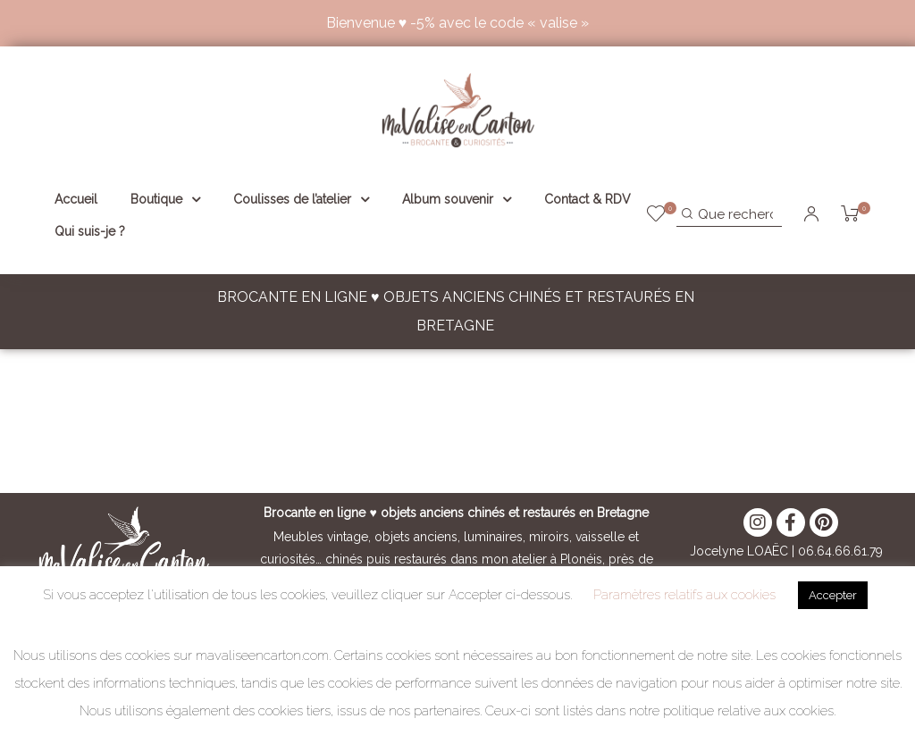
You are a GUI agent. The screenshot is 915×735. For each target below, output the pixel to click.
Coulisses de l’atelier (301, 199)
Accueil (76, 199)
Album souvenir (456, 199)
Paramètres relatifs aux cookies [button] (684, 595)
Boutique (165, 199)
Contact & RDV (587, 199)
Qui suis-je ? (90, 231)
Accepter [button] (833, 595)
